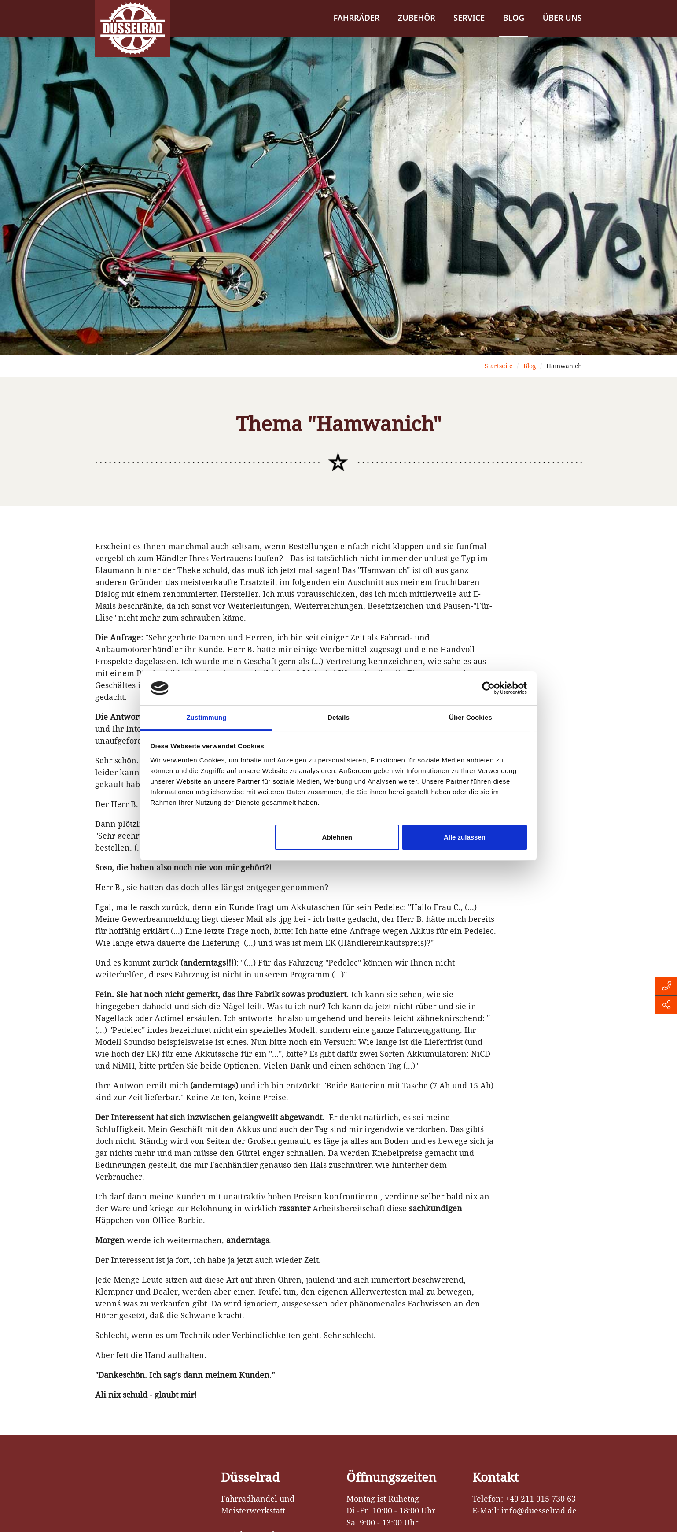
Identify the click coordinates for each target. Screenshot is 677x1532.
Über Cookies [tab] (470, 717)
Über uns (562, 17)
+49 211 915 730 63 (540, 1498)
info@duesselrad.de (539, 1510)
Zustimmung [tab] (207, 717)
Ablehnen (337, 837)
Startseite (499, 366)
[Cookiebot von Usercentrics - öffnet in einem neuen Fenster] (488, 688)
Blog (514, 17)
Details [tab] (338, 717)
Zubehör (416, 17)
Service (469, 17)
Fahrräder (356, 17)
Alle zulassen (465, 837)
